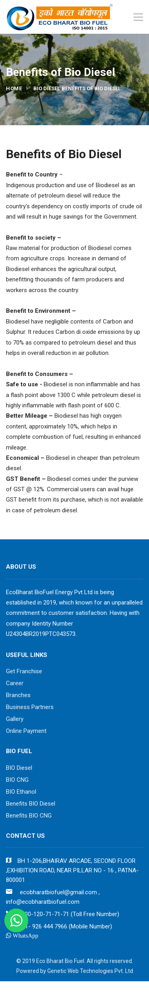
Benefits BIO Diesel (30, 803)
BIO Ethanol (21, 791)
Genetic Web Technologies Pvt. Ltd (90, 971)
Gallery (14, 719)
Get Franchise (24, 671)
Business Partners (30, 707)
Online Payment (26, 730)
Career (14, 683)
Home (14, 88)
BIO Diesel (19, 767)
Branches (18, 695)
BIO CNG (17, 779)
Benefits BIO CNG (29, 815)
